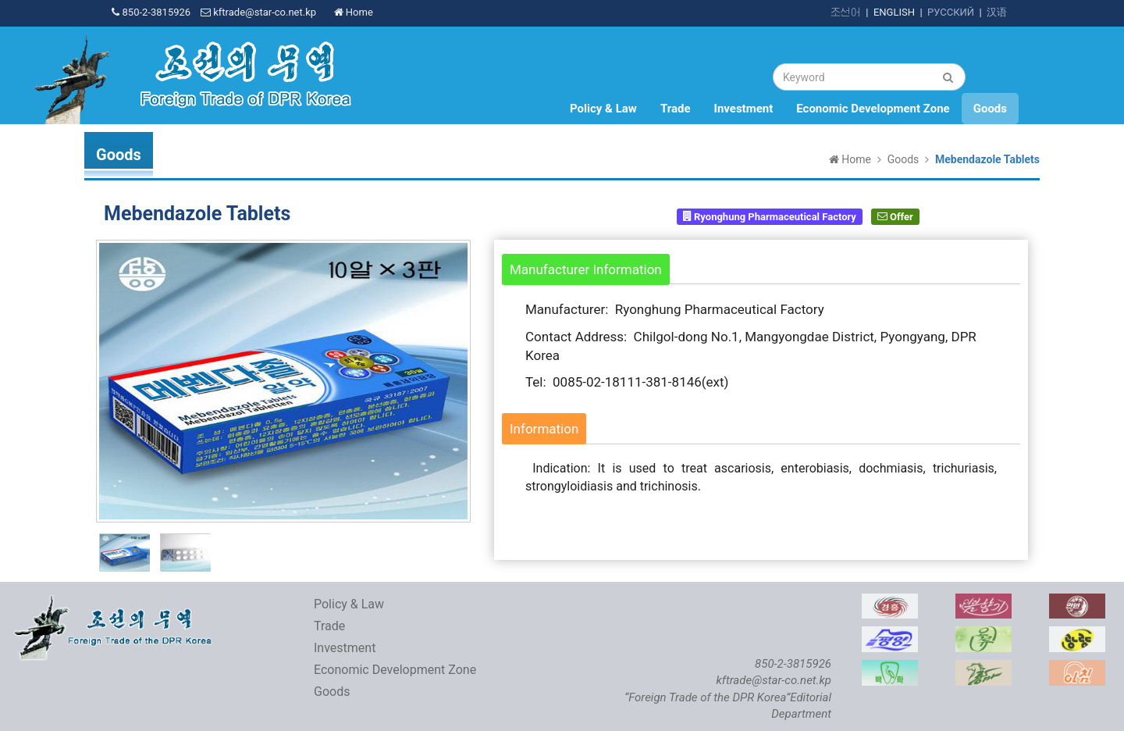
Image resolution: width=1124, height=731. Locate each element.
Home (353, 12)
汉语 (997, 12)
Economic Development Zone (872, 109)
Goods (990, 109)
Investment (744, 109)
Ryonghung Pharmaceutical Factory (769, 216)
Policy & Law (603, 109)
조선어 (846, 12)
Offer (895, 216)
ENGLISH (894, 12)
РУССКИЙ (950, 12)
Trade (675, 109)
